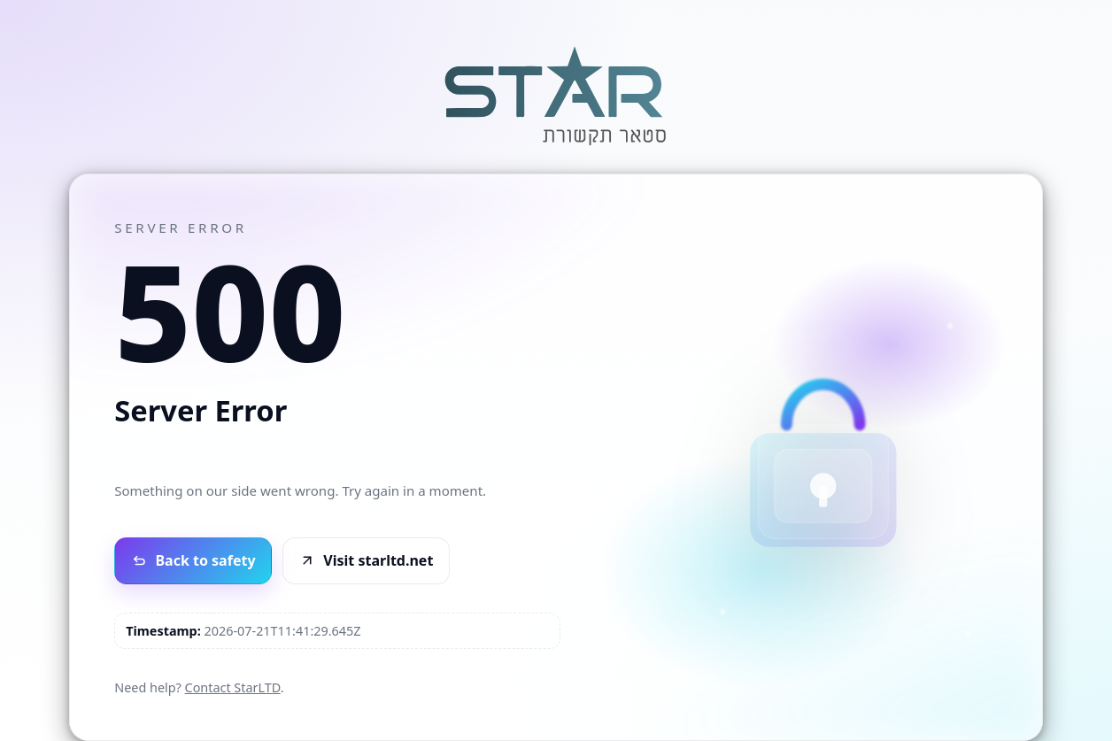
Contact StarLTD (233, 687)
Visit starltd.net (366, 560)
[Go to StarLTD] (556, 148)
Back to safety (193, 560)
